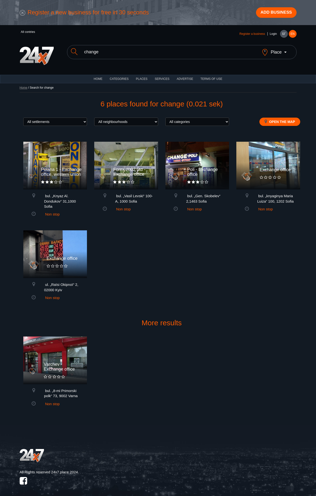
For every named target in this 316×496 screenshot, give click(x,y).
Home (23, 84)
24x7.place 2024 (64, 469)
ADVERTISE (185, 75)
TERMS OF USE (211, 75)
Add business (274, 12)
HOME (98, 75)
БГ (284, 34)
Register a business (252, 34)
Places (141, 75)
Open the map (280, 118)
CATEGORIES (119, 75)
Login (273, 34)
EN (292, 34)
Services (162, 75)
